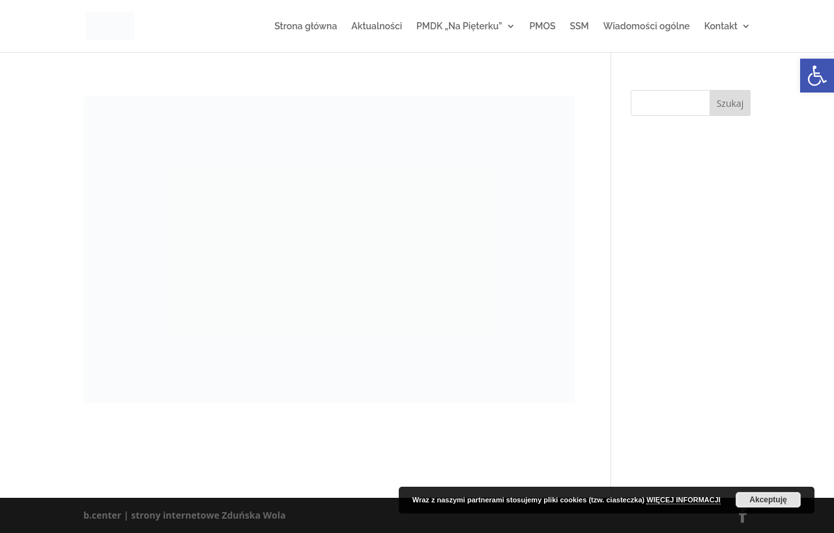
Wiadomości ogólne (646, 26)
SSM (578, 26)
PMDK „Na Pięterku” (459, 26)
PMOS (543, 26)
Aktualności (376, 26)
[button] (817, 76)
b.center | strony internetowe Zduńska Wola (184, 515)
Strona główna (305, 26)
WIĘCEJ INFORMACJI (683, 500)
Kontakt (721, 26)
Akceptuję (767, 499)
